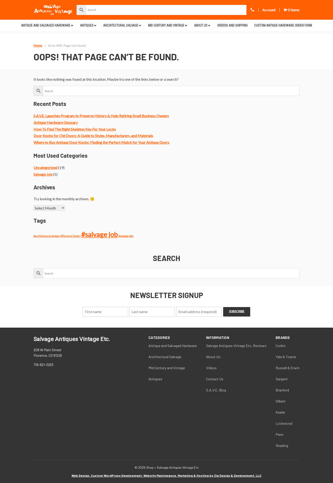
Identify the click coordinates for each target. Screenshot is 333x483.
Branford (282, 390)
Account (269, 10)
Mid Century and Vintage (166, 25)
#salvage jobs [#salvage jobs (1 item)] (125, 235)
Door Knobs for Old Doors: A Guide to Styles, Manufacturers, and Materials (93, 135)
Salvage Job (43, 174)
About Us (200, 25)
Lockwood (284, 423)
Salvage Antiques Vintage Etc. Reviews (236, 345)
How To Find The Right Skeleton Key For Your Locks (75, 129)
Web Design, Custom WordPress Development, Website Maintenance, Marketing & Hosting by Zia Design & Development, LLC (166, 475)
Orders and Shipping (232, 25)
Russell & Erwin (287, 368)
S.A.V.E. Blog (216, 390)
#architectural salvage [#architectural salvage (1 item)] (47, 235)
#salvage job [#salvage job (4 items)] (99, 234)
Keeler (280, 412)
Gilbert (281, 401)
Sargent (282, 379)
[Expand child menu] (72, 25)
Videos (211, 368)
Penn (280, 434)
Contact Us (214, 379)
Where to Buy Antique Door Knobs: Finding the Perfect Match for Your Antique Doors (101, 142)
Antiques (86, 25)
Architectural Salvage (120, 25)
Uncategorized (45, 167)
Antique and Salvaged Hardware (45, 25)
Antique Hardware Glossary (56, 122)
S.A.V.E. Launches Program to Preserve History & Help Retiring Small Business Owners (101, 116)
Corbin (281, 345)
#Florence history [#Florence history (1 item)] (70, 235)
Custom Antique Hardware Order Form (283, 25)
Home (38, 45)
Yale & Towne (286, 356)
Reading (282, 445)
